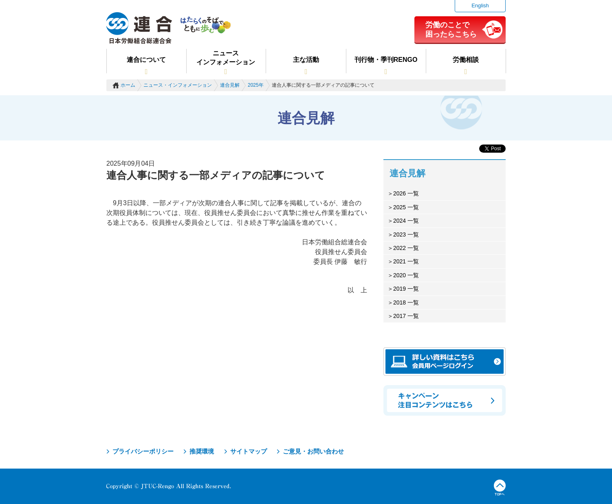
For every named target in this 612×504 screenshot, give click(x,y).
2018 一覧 (406, 302)
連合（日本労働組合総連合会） (139, 28)
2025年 (256, 85)
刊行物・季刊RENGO (386, 59)
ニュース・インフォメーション (177, 85)
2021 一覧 (406, 261)
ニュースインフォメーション (225, 58)
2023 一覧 (406, 234)
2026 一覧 (406, 193)
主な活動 (306, 59)
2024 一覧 (406, 220)
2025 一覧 (406, 207)
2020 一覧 (406, 275)
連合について (146, 59)
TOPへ (500, 488)
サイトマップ (248, 451)
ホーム (128, 85)
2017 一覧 (406, 316)
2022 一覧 (406, 248)
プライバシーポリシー (143, 451)
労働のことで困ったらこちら (451, 29)
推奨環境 (201, 451)
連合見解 (230, 85)
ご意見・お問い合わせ (313, 451)
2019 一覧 (406, 288)
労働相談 (466, 59)
